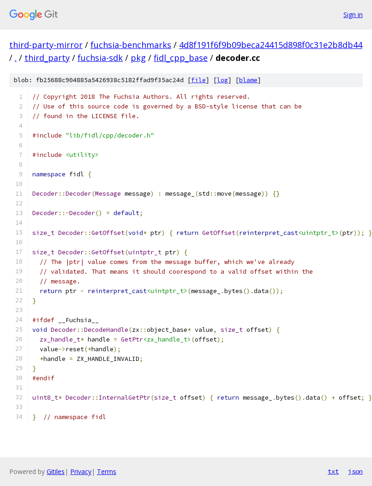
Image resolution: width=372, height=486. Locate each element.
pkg (138, 57)
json (355, 471)
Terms (106, 471)
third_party (47, 57)
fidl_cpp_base (181, 57)
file (198, 80)
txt (333, 471)
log (222, 80)
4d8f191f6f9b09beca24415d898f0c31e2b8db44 (270, 44)
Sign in (353, 14)
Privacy (80, 471)
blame (248, 80)
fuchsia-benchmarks (130, 44)
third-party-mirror (46, 44)
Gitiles (56, 471)
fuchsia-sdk (100, 57)
